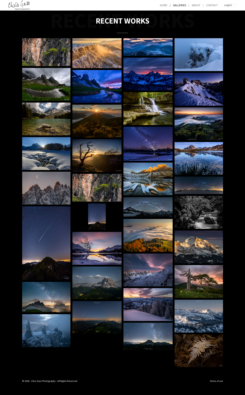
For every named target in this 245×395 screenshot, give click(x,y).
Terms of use (216, 381)
